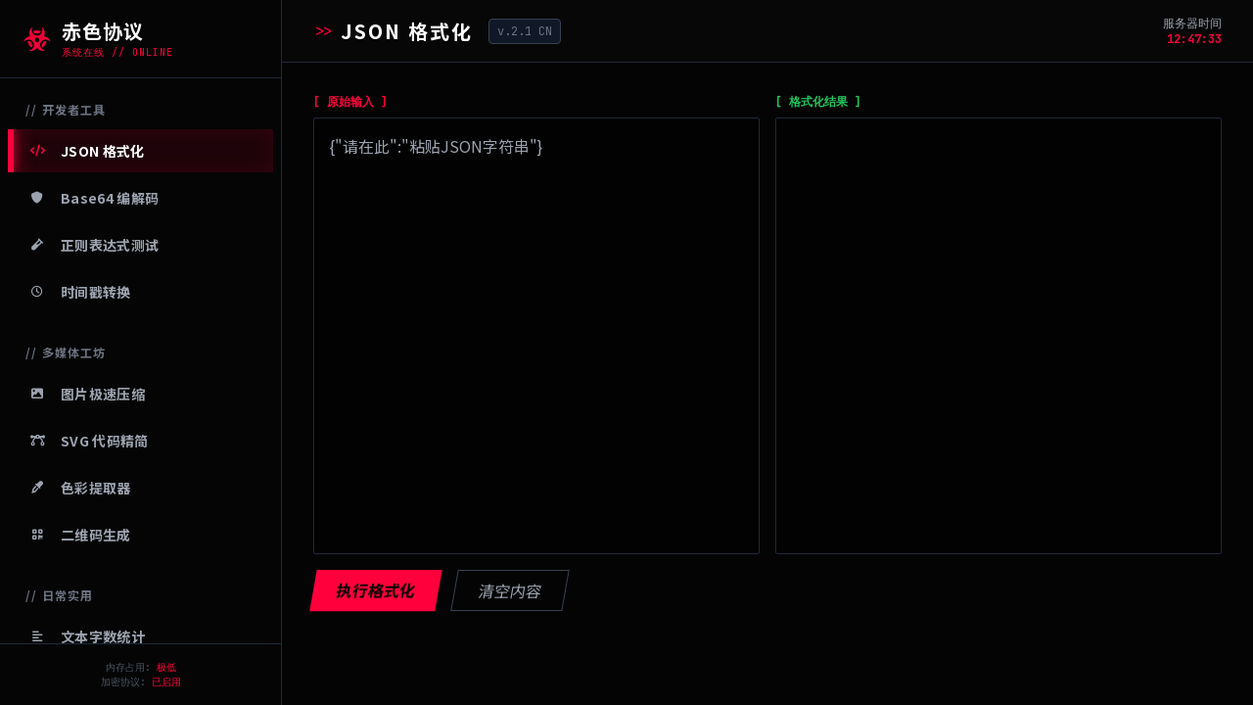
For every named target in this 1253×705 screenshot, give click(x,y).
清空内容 (510, 590)
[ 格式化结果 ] (818, 102)
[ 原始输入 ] (350, 102)
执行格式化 (376, 590)
